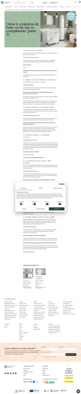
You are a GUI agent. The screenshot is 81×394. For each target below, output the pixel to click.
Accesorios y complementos (52, 6)
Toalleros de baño (66, 303)
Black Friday (36, 327)
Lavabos (15, 6)
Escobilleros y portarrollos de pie (69, 313)
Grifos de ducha (51, 303)
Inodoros (6, 325)
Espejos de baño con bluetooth (40, 305)
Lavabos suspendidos (23, 315)
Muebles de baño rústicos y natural (11, 305)
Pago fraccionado (37, 329)
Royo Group (21, 336)
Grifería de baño (31, 6)
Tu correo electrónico (46, 352)
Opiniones (25, 370)
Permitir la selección (40, 208)
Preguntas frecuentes (28, 371)
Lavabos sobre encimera (23, 305)
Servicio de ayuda (69, 381)
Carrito (43, 371)
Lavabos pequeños (22, 308)
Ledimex (20, 339)
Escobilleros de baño (67, 310)
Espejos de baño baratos (38, 313)
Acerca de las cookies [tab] (57, 188)
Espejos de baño (22, 6)
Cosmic (20, 337)
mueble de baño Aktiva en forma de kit (31, 115)
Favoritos (44, 373)
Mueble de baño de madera (9, 310)
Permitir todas (57, 208)
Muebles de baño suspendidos (10, 315)
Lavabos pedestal (22, 312)
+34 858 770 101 (68, 378)
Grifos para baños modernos (53, 313)
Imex (20, 329)
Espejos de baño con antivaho (39, 312)
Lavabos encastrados (23, 313)
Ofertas (74, 6)
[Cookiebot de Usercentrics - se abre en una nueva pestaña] (60, 184)
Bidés (5, 327)
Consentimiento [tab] (23, 188)
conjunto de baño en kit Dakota (29, 226)
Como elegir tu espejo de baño (54, 325)
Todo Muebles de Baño (9, 9)
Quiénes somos (26, 368)
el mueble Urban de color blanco (30, 140)
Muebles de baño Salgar (9, 312)
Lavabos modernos (22, 303)
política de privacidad (52, 356)
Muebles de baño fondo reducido (10, 313)
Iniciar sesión (45, 368)
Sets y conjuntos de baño (68, 305)
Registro (44, 370)
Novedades (68, 6)
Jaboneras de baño (66, 312)
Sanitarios (62, 6)
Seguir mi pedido (46, 375)
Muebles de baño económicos (10, 317)
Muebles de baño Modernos (9, 303)
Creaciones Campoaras (23, 332)
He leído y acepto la (49, 356)
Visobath (20, 327)
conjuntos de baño (27, 64)
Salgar (20, 325)
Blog (24, 375)
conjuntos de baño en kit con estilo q (31, 57)
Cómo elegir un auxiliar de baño (54, 327)
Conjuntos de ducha (52, 310)
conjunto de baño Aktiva (28, 84)
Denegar (24, 208)
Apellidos (62, 347)
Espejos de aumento (38, 303)
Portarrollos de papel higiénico (68, 308)
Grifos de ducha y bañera (53, 308)
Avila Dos (20, 334)
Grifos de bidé (51, 315)
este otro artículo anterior (28, 251)
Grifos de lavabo (51, 305)
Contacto (25, 373)
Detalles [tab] (40, 188)
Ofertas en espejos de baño (39, 317)
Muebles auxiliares (40, 6)
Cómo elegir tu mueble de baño (54, 329)
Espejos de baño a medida (39, 315)
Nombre (43, 347)
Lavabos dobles (22, 317)
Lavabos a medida (22, 310)
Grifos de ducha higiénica (53, 312)
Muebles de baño (8, 6)
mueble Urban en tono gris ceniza (30, 171)
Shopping (17, 9)
